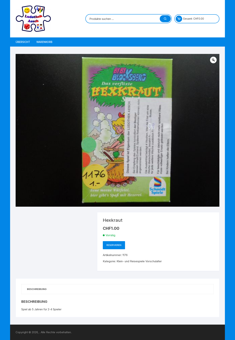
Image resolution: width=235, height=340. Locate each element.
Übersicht (23, 41)
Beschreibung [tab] (37, 289)
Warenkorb (44, 41)
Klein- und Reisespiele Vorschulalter (139, 261)
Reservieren (113, 245)
